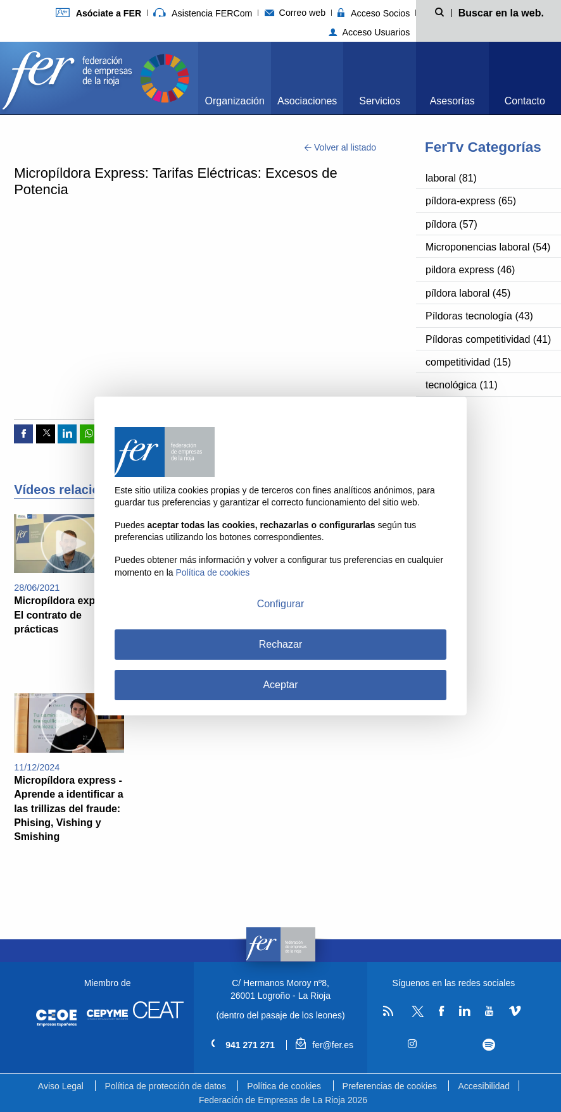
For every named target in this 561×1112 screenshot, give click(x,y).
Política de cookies (284, 1086)
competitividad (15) (468, 362)
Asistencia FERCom (202, 13)
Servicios (379, 101)
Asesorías (452, 101)
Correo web (295, 13)
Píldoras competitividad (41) (488, 339)
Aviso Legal (61, 1086)
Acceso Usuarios (369, 32)
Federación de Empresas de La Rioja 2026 (283, 1100)
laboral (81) (451, 178)
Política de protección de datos (164, 1086)
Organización (235, 101)
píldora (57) (451, 224)
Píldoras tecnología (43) (479, 316)
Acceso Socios (373, 13)
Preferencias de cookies (390, 1086)
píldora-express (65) (470, 200)
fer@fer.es (324, 1045)
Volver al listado (340, 147)
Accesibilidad (484, 1086)
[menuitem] (234, 78)
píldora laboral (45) (467, 293)
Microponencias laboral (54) (487, 247)
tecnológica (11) (461, 385)
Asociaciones (307, 101)
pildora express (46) (470, 269)
